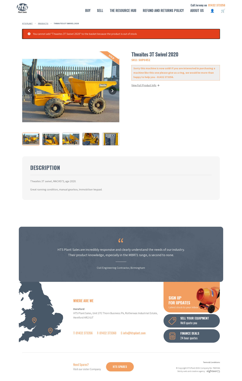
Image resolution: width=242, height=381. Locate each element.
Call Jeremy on (208, 5)
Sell (100, 10)
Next (113, 91)
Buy (87, 10)
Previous (29, 91)
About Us (197, 10)
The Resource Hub (123, 10)
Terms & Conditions (211, 362)
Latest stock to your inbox (194, 302)
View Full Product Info (145, 85)
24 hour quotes (194, 335)
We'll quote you (194, 320)
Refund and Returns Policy (163, 10)
